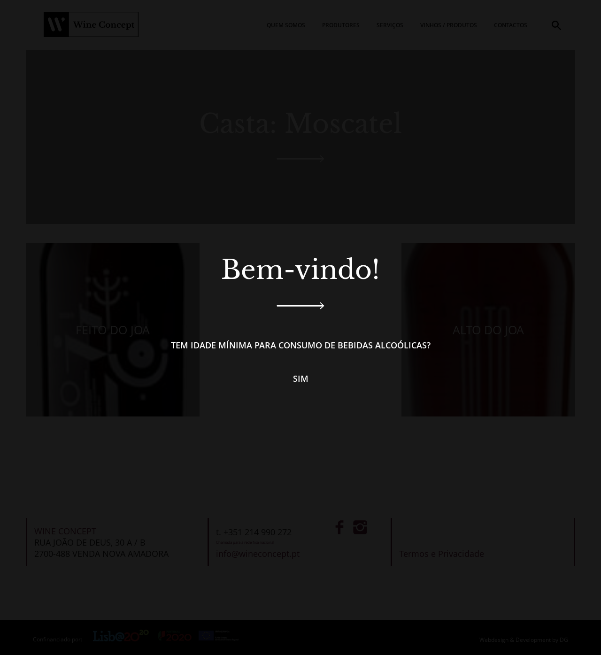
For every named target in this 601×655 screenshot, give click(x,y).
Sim (300, 378)
